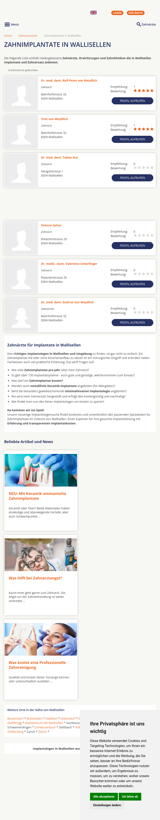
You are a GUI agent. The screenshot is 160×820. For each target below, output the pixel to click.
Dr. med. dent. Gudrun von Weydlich (67, 302)
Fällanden (121, 632)
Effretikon (104, 632)
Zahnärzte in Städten (61, 791)
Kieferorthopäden (19, 801)
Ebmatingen (87, 632)
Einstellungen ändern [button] (107, 805)
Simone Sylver (51, 225)
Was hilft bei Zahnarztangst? (110, 492)
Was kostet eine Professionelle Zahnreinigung (37, 578)
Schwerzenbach (45, 641)
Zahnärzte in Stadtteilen (55, 797)
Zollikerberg (15, 645)
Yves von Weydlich (54, 119)
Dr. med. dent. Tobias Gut (59, 157)
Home (8, 35)
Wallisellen (99, 641)
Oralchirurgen (17, 791)
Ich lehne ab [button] (130, 796)
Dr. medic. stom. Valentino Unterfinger (69, 264)
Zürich (42, 645)
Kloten (107, 636)
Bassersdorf (15, 632)
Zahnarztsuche (28, 35)
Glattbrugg (14, 636)
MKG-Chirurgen (18, 796)
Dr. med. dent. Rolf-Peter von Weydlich (69, 80)
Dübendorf (68, 632)
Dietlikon (51, 632)
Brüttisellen (34, 632)
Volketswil (82, 641)
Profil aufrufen (132, 101)
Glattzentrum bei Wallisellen (44, 636)
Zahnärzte (149, 24)
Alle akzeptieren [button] (104, 796)
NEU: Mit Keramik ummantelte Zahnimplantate (37, 495)
